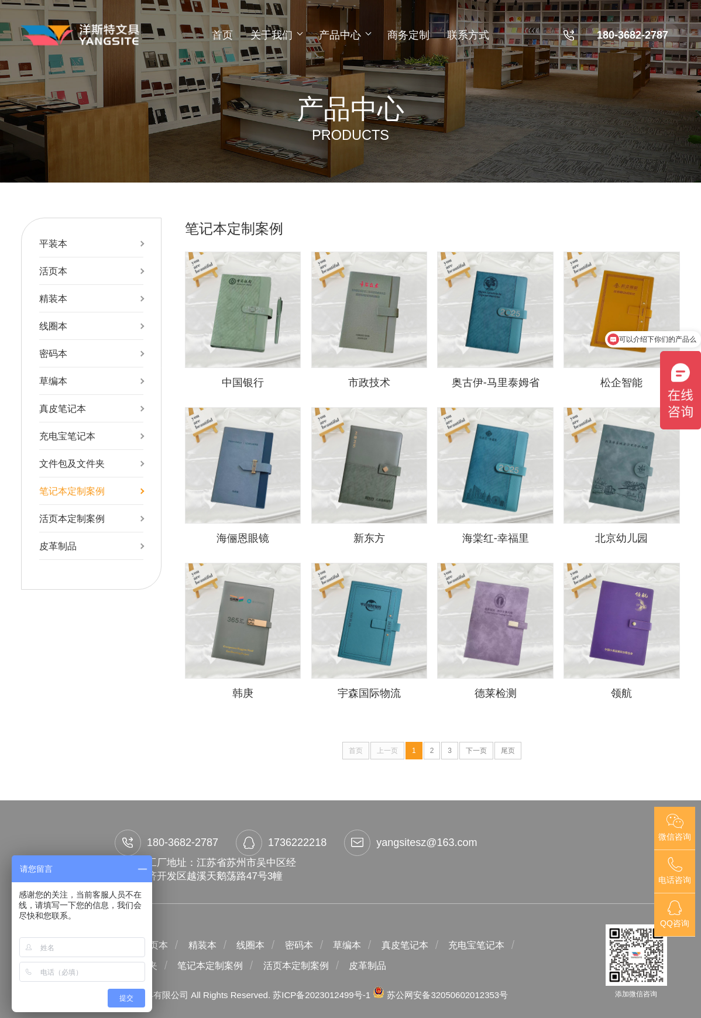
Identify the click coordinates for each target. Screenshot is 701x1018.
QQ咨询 (674, 914)
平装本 (53, 243)
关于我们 (275, 35)
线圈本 (53, 326)
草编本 (53, 381)
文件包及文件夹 (72, 463)
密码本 (53, 353)
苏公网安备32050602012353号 (440, 995)
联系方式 (468, 35)
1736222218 (281, 843)
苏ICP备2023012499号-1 (323, 995)
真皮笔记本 (62, 408)
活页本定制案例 (72, 518)
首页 (222, 35)
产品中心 (344, 35)
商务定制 (408, 35)
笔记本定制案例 (72, 491)
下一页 (476, 751)
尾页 (508, 751)
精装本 (53, 298)
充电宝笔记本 (67, 436)
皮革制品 (58, 546)
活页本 (53, 271)
